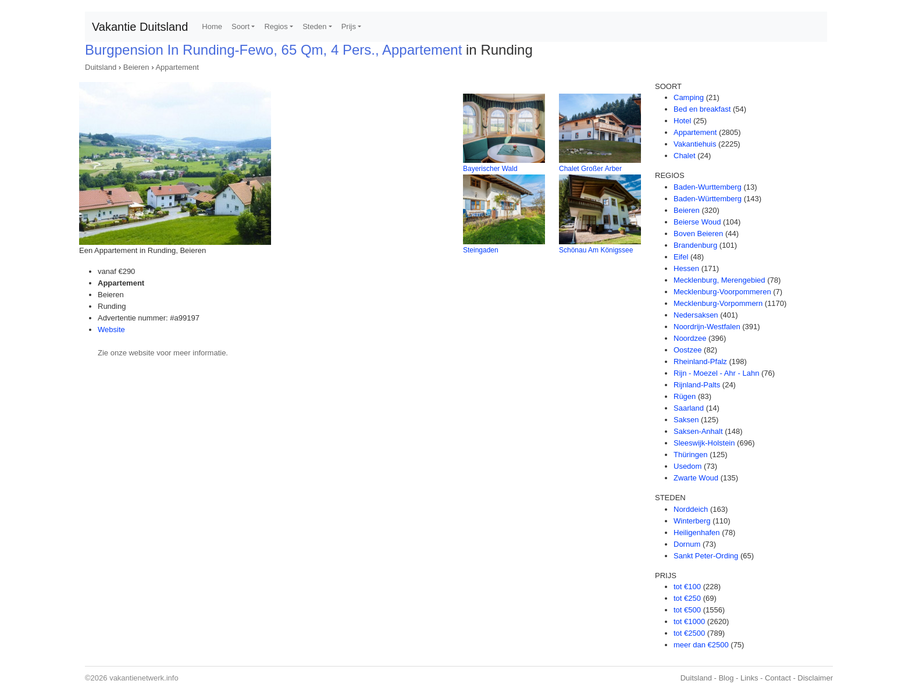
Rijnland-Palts (697, 384)
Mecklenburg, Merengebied (719, 280)
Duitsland (100, 67)
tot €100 (687, 586)
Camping (689, 97)
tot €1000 (689, 621)
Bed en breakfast (702, 109)
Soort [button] (240, 26)
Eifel (681, 256)
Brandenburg (695, 245)
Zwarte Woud (696, 477)
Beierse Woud (697, 222)
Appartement (176, 67)
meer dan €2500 (701, 644)
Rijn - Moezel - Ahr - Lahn (716, 373)
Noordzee (690, 338)
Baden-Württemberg (708, 198)
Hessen (686, 268)
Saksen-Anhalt (698, 431)
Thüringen (691, 454)
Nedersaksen (696, 315)
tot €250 (687, 598)
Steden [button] (314, 26)
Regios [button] (275, 26)
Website (111, 329)
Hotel (682, 120)
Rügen (685, 396)
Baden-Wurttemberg (708, 187)
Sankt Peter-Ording (706, 555)
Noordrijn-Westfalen (707, 326)
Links (749, 678)
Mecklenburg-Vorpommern (718, 303)
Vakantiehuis (695, 144)
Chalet (685, 155)
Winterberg (692, 520)
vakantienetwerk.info (144, 678)
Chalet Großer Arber (590, 169)
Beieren (136, 67)
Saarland (689, 408)
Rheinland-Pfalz (700, 361)
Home (212, 26)
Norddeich (691, 509)
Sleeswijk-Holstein (704, 443)
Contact (778, 678)
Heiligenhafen (697, 532)
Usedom (687, 466)
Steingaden (480, 250)
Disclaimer (815, 678)
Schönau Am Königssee (596, 250)
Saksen (686, 419)
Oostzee (687, 349)
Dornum (687, 544)
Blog (725, 678)
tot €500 (687, 609)
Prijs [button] (348, 26)
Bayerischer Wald (490, 169)
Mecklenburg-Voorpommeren (722, 291)
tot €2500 (689, 633)
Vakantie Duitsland (140, 26)
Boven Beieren (698, 233)
